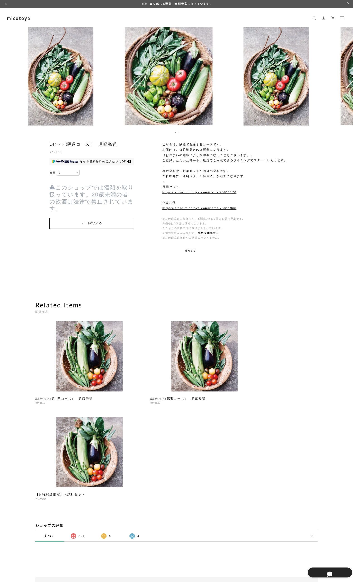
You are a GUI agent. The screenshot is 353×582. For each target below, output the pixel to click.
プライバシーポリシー (66, 554)
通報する (190, 250)
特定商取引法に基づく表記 (101, 554)
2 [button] (178, 132)
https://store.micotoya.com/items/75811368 (199, 208)
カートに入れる (92, 223)
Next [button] (346, 77)
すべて (49, 426)
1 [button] (175, 132)
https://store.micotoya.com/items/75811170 (199, 192)
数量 (52, 172)
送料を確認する (208, 233)
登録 (274, 490)
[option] (176, 77)
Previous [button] (7, 77)
